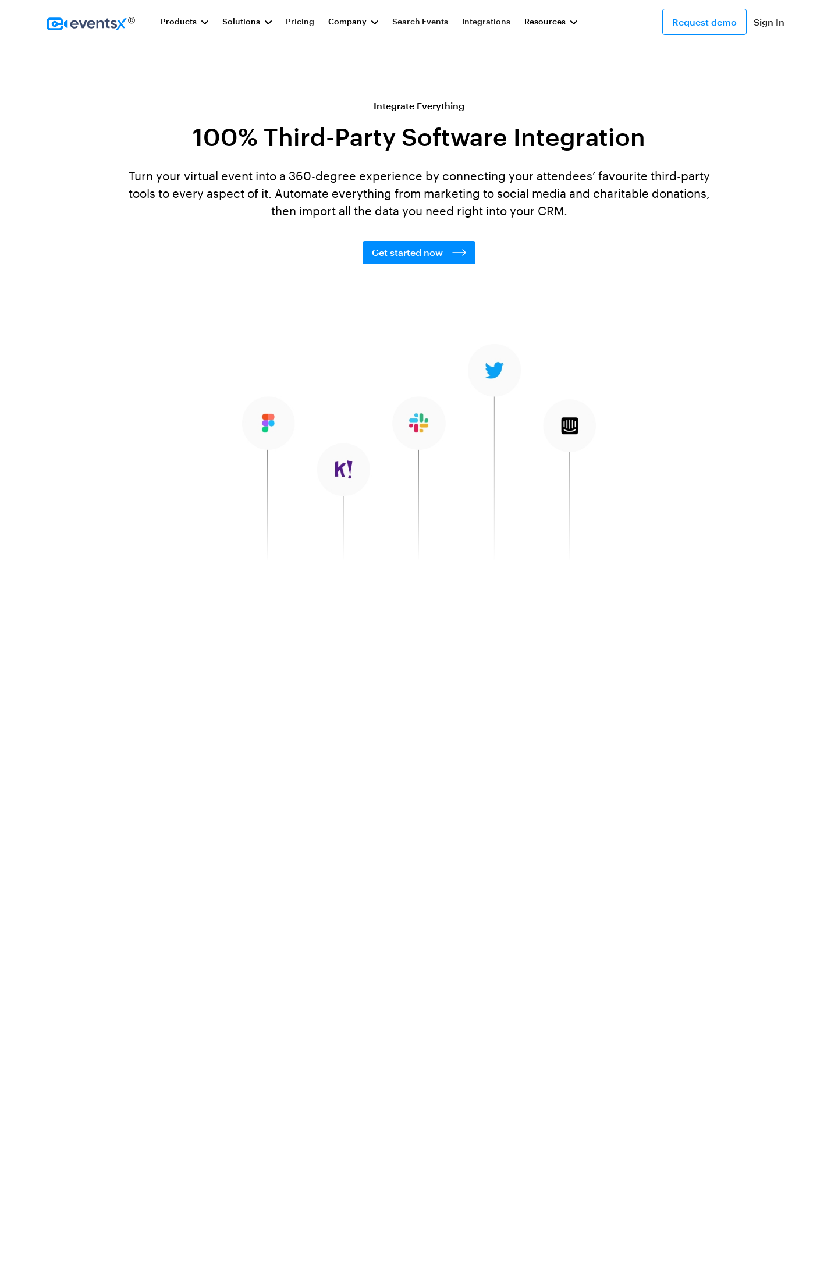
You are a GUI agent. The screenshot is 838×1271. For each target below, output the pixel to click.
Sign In (769, 21)
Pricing (300, 21)
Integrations (486, 21)
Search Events (420, 21)
